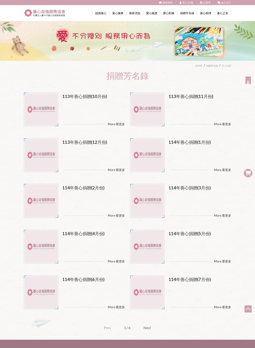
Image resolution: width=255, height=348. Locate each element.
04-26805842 (141, 310)
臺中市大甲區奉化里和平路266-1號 (100, 310)
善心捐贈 (226, 65)
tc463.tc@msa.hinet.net (175, 310)
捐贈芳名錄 (212, 65)
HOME (198, 65)
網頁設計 (164, 338)
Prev (107, 281)
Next (147, 281)
